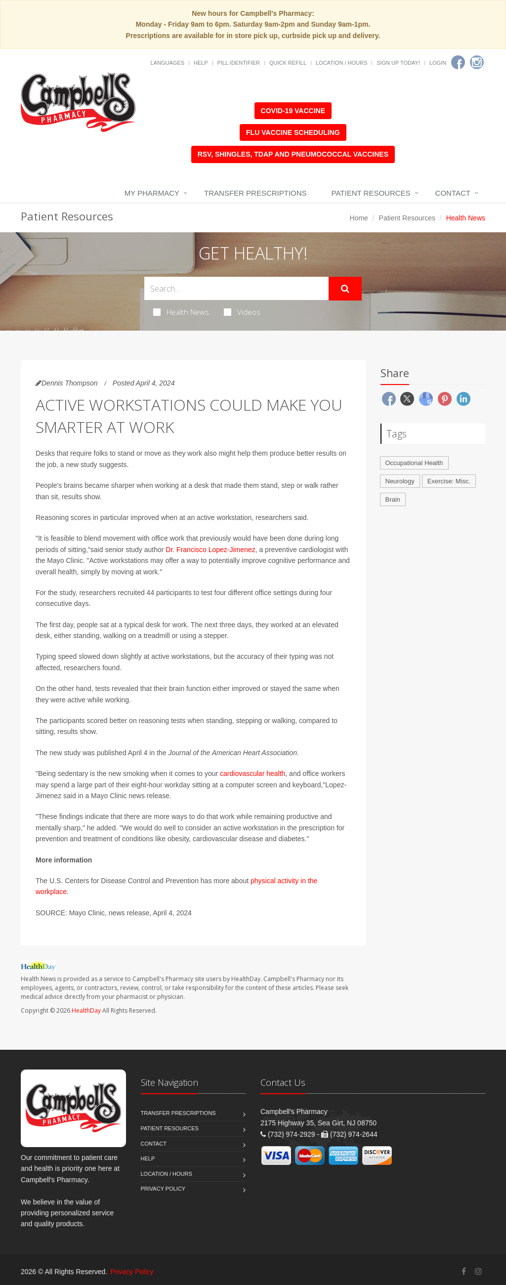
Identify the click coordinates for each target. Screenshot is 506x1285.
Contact (452, 193)
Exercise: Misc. (448, 481)
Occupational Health (414, 463)
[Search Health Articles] (236, 288)
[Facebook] (458, 62)
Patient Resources (371, 193)
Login (437, 63)
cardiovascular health (252, 773)
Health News (181, 312)
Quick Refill (287, 63)
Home (359, 218)
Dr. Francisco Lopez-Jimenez (210, 550)
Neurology (400, 481)
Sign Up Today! (398, 63)
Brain (392, 499)
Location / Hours (341, 63)
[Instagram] (477, 62)
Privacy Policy (163, 1189)
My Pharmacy (152, 193)
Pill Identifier (238, 63)
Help (201, 63)
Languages (167, 63)
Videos (242, 312)
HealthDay (86, 1010)
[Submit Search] (345, 288)
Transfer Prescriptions (255, 193)
